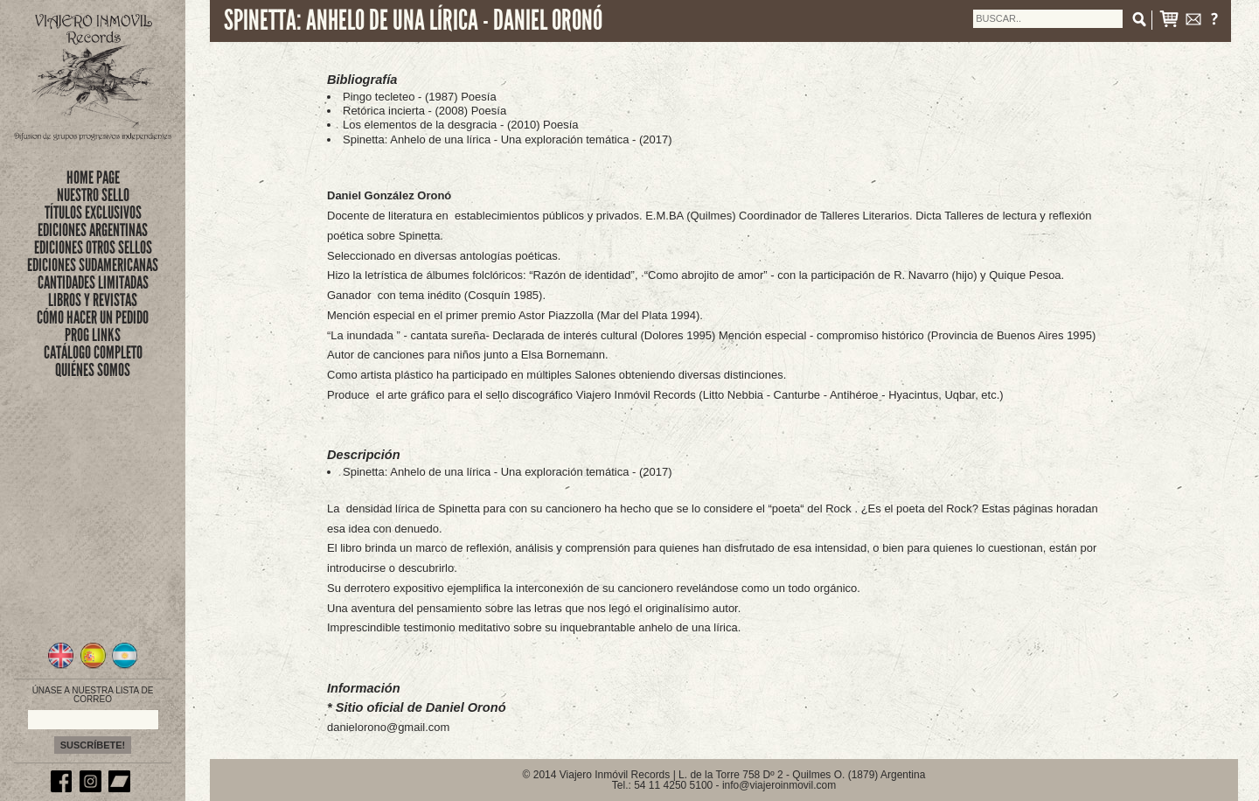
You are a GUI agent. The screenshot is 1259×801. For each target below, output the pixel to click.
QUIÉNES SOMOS (92, 369)
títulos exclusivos (93, 212)
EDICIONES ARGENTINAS (93, 229)
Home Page (93, 177)
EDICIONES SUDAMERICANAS (92, 264)
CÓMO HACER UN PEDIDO (93, 317)
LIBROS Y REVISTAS (92, 299)
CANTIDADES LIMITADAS (93, 282)
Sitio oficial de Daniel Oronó (421, 707)
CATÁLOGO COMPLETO (93, 352)
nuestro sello (93, 195)
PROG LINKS (93, 334)
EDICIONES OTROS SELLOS (93, 247)
